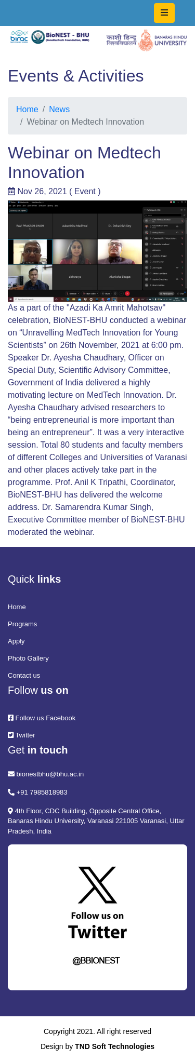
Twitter (21, 735)
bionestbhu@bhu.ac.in (46, 774)
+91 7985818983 (38, 792)
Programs (22, 624)
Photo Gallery (28, 658)
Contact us (24, 675)
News (59, 109)
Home (27, 109)
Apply (16, 641)
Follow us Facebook (41, 718)
